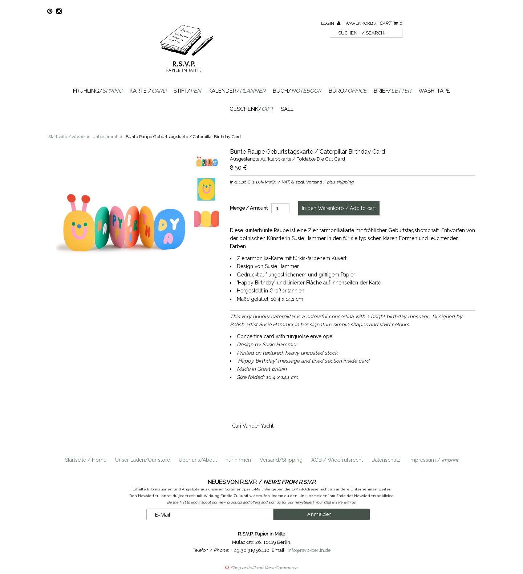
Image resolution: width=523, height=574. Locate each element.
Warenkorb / (373, 23)
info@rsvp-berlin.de (309, 550)
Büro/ (347, 91)
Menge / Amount (249, 208)
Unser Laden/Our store (142, 460)
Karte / (148, 91)
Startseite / (66, 136)
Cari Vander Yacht (252, 426)
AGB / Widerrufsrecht (337, 460)
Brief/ (392, 91)
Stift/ (187, 91)
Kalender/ (236, 91)
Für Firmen (238, 460)
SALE (287, 109)
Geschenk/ (251, 109)
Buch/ (297, 91)
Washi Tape (434, 91)
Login (330, 23)
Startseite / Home (85, 460)
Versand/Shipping (281, 460)
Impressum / (433, 460)
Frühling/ (97, 91)
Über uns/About (198, 460)
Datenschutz (386, 460)
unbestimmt (105, 136)
